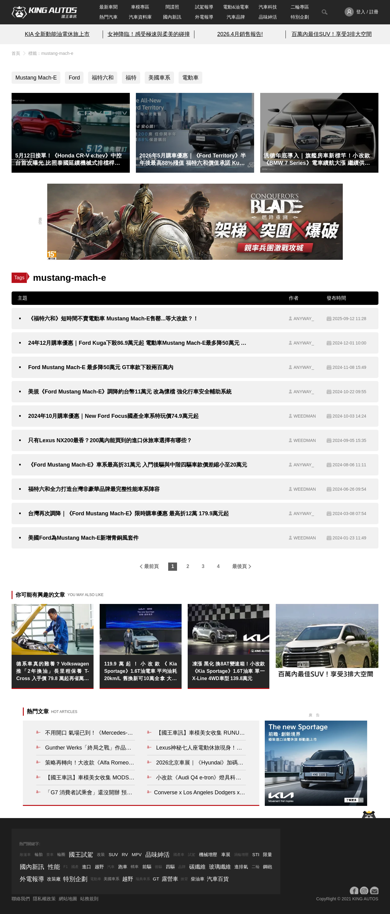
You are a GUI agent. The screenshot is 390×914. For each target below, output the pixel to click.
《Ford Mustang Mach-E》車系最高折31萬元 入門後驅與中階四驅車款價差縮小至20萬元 (137, 465)
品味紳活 (268, 16)
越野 (99, 866)
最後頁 (239, 566)
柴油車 (197, 878)
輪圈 (61, 854)
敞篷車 (25, 854)
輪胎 (39, 854)
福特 (131, 78)
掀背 (184, 879)
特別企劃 (300, 16)
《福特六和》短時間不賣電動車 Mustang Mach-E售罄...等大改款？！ (113, 319)
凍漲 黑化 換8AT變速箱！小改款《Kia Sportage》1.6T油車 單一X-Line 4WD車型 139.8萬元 (228, 671)
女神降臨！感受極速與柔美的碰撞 (149, 34)
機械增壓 (208, 854)
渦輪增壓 (241, 854)
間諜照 (172, 6)
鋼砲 (267, 866)
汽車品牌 (236, 16)
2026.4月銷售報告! (240, 34)
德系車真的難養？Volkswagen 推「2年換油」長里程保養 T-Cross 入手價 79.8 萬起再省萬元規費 (52, 671)
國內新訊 (172, 16)
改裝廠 (54, 878)
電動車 (190, 78)
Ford (74, 78)
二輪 (256, 866)
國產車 (178, 854)
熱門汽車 (108, 16)
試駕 (191, 854)
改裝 (101, 854)
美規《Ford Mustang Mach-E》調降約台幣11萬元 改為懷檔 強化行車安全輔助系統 (130, 392)
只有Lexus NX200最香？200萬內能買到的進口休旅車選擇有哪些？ (110, 440)
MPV (137, 854)
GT (156, 878)
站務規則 (89, 898)
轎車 (135, 866)
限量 (267, 854)
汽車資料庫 (140, 16)
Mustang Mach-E (36, 78)
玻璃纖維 (220, 867)
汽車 (111, 867)
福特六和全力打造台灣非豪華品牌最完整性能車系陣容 (94, 489)
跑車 (122, 866)
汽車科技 (268, 6)
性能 (54, 866)
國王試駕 (81, 854)
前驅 (146, 866)
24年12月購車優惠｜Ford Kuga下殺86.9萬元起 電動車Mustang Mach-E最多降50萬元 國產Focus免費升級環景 (139, 343)
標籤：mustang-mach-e (50, 53)
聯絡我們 (21, 898)
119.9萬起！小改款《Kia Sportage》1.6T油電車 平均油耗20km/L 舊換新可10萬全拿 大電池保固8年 (140, 671)
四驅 (170, 866)
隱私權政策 (44, 898)
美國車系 (159, 78)
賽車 (50, 854)
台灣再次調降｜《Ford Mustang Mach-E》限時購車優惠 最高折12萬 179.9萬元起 (128, 513)
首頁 (16, 53)
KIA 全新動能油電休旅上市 (57, 34)
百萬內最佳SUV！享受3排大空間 (332, 34)
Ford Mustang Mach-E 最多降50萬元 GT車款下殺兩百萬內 (100, 367)
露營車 (170, 879)
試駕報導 (204, 6)
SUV (113, 854)
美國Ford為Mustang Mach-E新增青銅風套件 (83, 538)
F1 (65, 867)
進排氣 (241, 866)
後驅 (158, 867)
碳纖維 (197, 867)
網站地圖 (68, 898)
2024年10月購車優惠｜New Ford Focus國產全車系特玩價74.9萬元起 (113, 416)
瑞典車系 (143, 879)
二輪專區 (300, 6)
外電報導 (204, 16)
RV (125, 854)
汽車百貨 (218, 879)
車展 (225, 854)
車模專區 (140, 6)
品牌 (182, 867)
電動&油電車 (236, 6)
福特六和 (103, 78)
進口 (86, 866)
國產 (75, 867)
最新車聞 (108, 6)
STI (255, 854)
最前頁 (151, 566)
